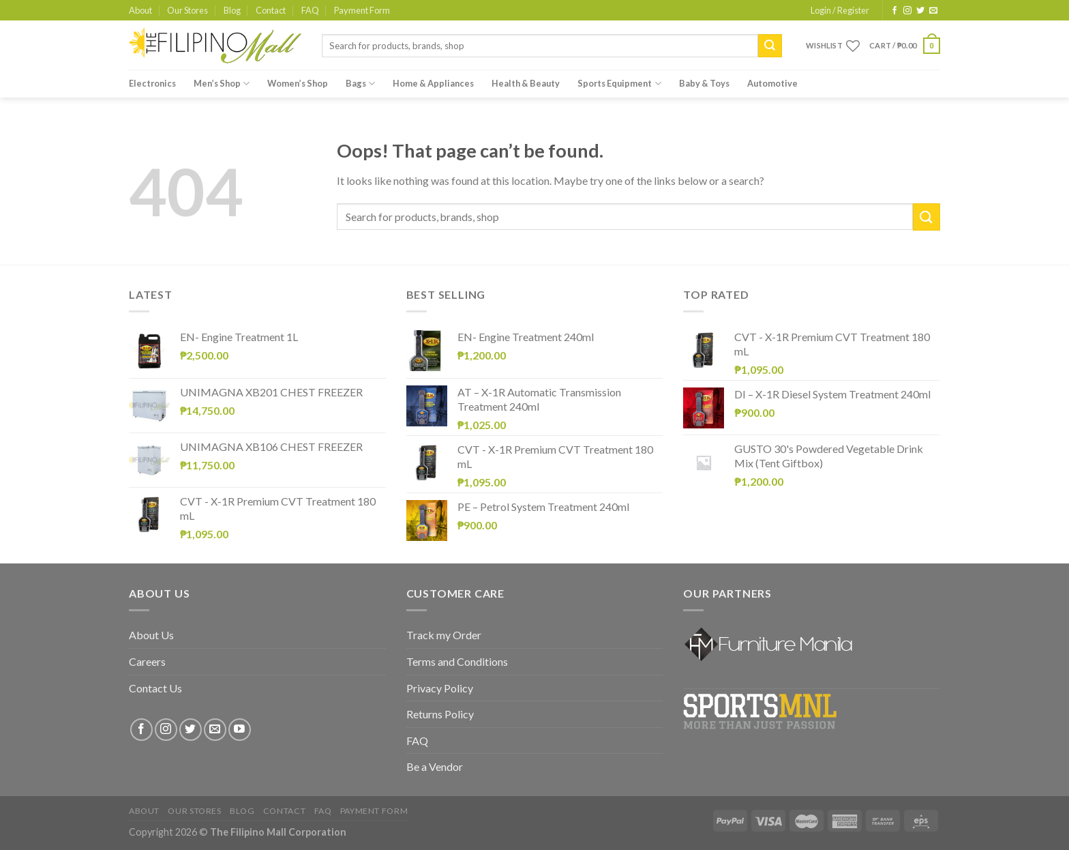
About (140, 10)
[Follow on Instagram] (907, 11)
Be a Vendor (434, 766)
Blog (232, 10)
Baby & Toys (704, 83)
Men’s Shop (222, 83)
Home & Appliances (433, 83)
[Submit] (769, 45)
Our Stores (187, 10)
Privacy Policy (439, 688)
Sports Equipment (619, 83)
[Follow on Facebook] (894, 11)
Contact (271, 10)
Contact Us (155, 688)
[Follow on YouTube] (239, 729)
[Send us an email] (933, 11)
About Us (151, 634)
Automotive (772, 83)
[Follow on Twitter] (920, 11)
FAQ (310, 10)
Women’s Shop (297, 83)
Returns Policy (440, 713)
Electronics (152, 83)
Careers (147, 661)
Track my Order (443, 634)
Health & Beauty (526, 83)
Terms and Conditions (457, 661)
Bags (360, 83)
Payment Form (362, 10)
